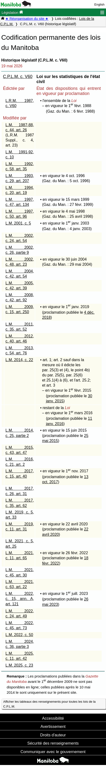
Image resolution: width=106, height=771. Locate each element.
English (99, 4)
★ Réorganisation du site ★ (26, 19)
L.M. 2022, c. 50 (19, 635)
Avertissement (52, 726)
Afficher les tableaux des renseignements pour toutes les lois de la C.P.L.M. (49, 704)
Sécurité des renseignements (53, 743)
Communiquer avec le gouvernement (52, 751)
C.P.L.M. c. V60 (17, 76)
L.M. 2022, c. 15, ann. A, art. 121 (20, 599)
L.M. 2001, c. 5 (18, 223)
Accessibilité (53, 718)
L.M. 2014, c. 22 (19, 360)
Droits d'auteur (53, 735)
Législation (12, 12)
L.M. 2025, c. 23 (19, 665)
